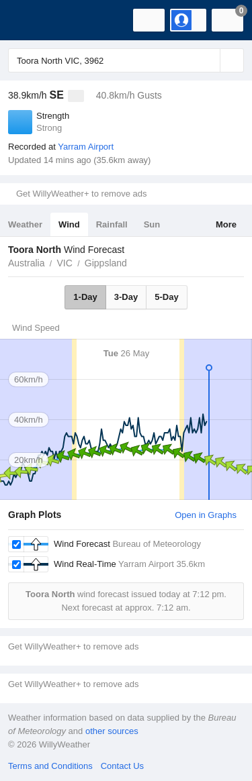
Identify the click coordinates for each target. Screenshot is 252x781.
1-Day (85, 297)
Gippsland (106, 263)
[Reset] (208, 60)
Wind (69, 224)
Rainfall (112, 224)
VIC (64, 263)
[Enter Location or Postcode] (126, 60)
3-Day (126, 297)
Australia (26, 263)
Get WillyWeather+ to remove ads (81, 194)
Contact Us (122, 766)
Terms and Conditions (50, 766)
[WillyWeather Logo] (30, 20)
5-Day (166, 297)
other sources (111, 731)
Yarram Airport (86, 147)
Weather (25, 224)
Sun (152, 224)
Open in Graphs (206, 515)
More (226, 224)
